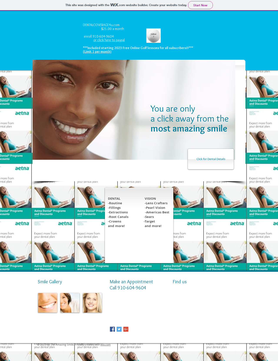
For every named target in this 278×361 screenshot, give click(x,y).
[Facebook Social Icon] (112, 329)
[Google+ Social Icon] (125, 329)
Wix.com (105, 344)
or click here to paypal (109, 40)
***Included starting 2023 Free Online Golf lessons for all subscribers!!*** (138, 48)
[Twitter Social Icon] (119, 329)
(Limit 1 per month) (97, 51)
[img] (47, 303)
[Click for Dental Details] (211, 159)
